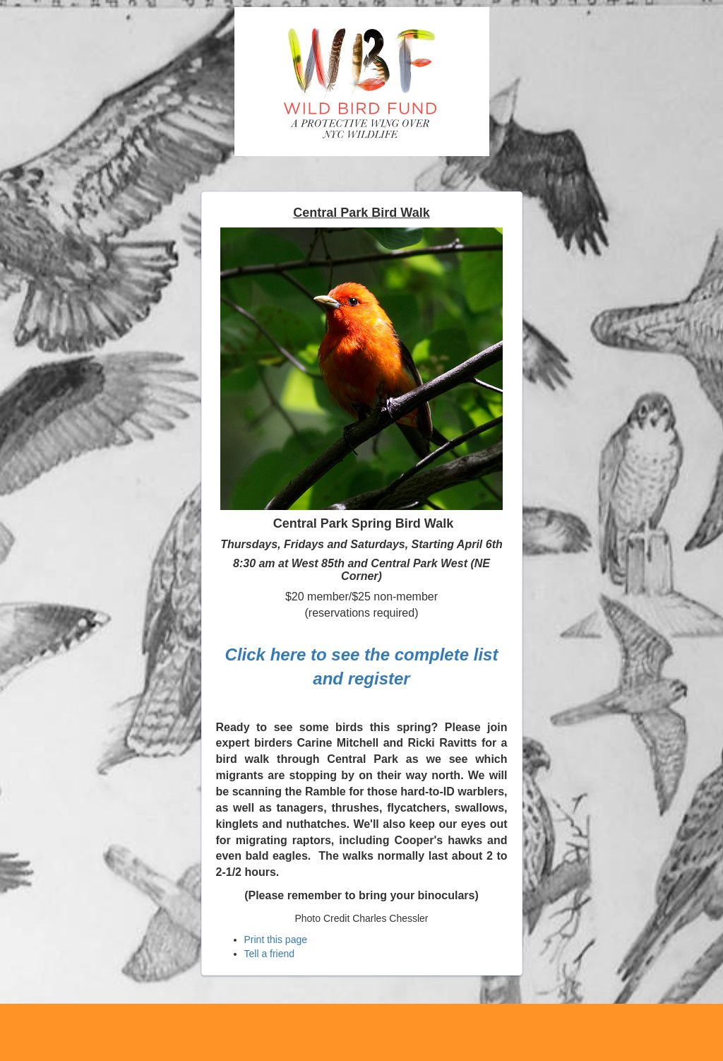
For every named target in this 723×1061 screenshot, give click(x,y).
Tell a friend (269, 953)
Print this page (276, 939)
